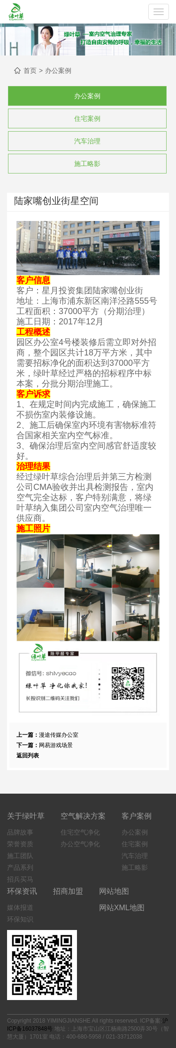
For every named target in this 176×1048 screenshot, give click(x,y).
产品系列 (20, 867)
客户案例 (137, 816)
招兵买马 (20, 879)
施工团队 (20, 855)
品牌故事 (20, 832)
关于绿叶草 (26, 816)
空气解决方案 (83, 816)
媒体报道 (20, 907)
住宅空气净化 (80, 832)
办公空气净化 (80, 844)
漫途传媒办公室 (58, 735)
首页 (30, 70)
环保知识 (20, 919)
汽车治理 (87, 141)
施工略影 (87, 163)
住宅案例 (87, 118)
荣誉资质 (20, 844)
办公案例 (58, 70)
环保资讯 (22, 891)
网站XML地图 (122, 908)
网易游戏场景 (56, 745)
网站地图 (114, 891)
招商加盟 (68, 891)
